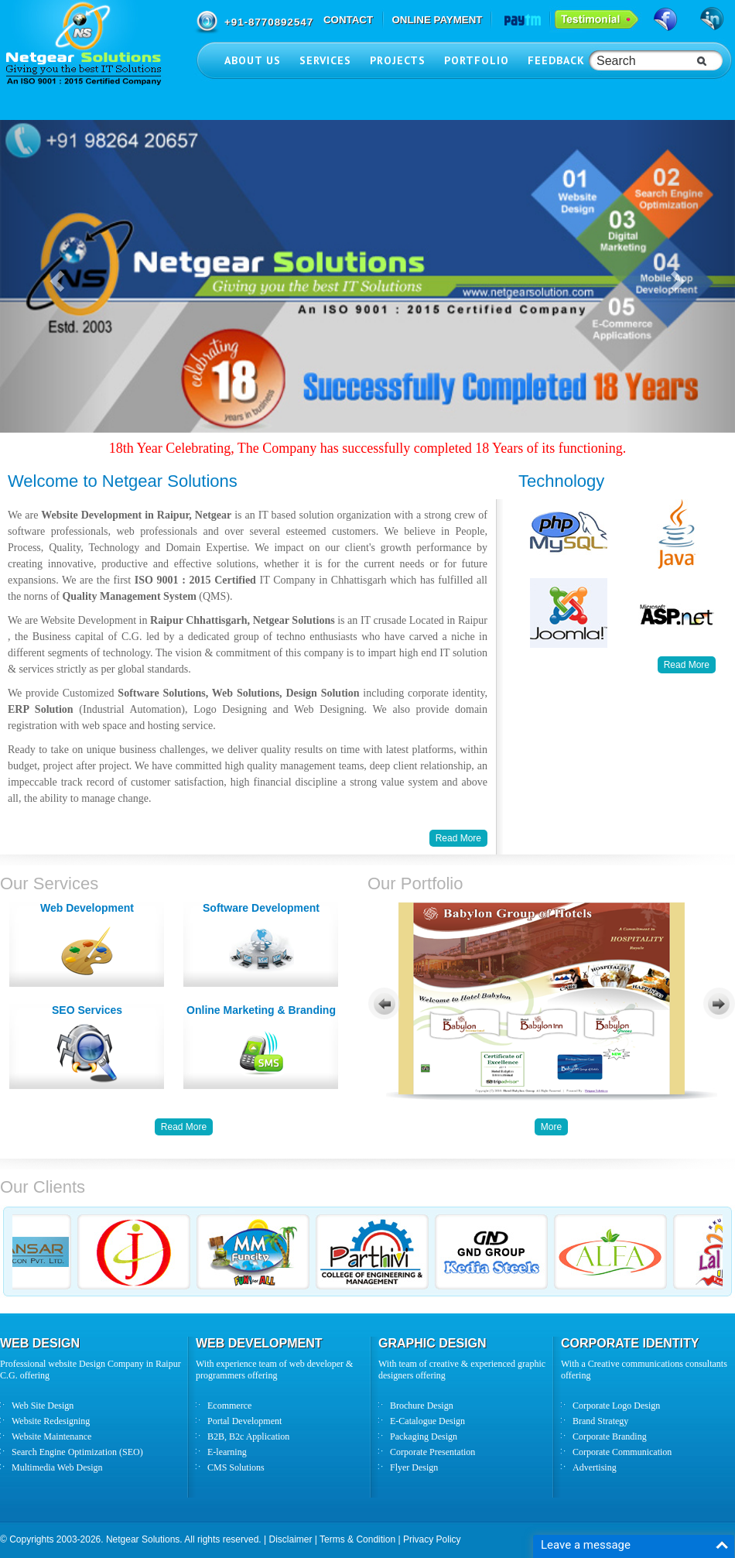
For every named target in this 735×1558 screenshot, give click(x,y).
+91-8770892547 (268, 22)
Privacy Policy (432, 1539)
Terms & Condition (357, 1539)
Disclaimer (290, 1539)
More (551, 1126)
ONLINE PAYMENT (436, 20)
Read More (686, 664)
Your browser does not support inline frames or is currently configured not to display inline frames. (551, 1002)
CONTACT (348, 20)
